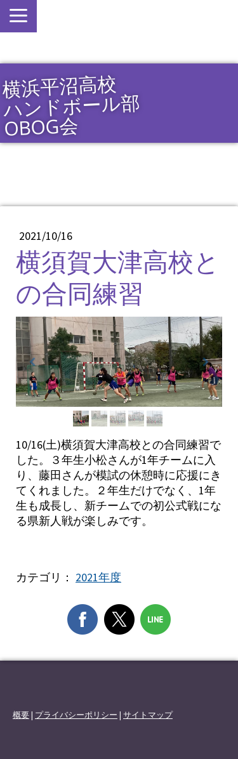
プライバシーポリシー (76, 715)
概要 (21, 715)
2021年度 (98, 577)
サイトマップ (148, 715)
